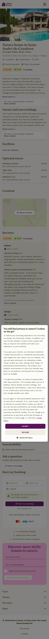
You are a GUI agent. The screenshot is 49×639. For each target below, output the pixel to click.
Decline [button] (25, 432)
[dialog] (24, 383)
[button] (25, 438)
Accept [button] (25, 426)
